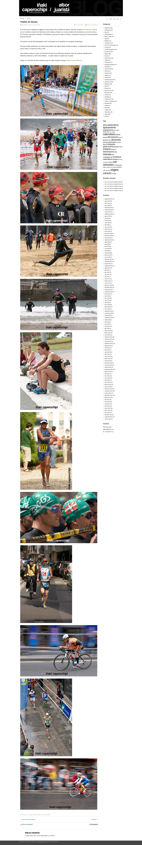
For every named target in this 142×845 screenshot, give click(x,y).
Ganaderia (107, 66)
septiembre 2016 (109, 291)
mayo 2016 (107, 300)
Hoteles (106, 75)
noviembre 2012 (108, 391)
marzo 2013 (107, 382)
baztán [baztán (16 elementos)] (105, 132)
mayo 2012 (107, 404)
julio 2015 (107, 322)
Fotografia (107, 62)
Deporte (24, 814)
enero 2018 (107, 257)
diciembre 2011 (108, 414)
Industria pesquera (109, 79)
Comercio (107, 47)
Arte (106, 32)
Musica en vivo (108, 90)
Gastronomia (108, 68)
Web (29, 18)
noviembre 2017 (108, 261)
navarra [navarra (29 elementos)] (115, 159)
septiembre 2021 (109, 199)
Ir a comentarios (80, 24)
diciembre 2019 (108, 207)
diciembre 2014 (108, 337)
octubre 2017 (108, 263)
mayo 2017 (107, 274)
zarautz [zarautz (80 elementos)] (107, 173)
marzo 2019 (107, 227)
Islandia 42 (94, 819)
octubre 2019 (108, 212)
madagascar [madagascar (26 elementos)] (107, 157)
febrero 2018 (108, 255)
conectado (38, 835)
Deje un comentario (91, 24)
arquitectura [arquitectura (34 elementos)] (108, 130)
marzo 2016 (107, 304)
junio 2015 (107, 324)
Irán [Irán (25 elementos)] (115, 152)
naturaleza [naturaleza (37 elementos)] (107, 159)
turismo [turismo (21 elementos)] (119, 167)
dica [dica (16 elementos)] (110, 140)
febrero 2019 (108, 229)
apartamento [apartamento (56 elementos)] (109, 127)
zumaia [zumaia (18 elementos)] (114, 173)
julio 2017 (107, 270)
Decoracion (107, 51)
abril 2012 (107, 406)
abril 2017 (107, 276)
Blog (22, 18)
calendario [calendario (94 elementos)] (109, 134)
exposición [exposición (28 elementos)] (112, 142)
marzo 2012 (107, 408)
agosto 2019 (108, 216)
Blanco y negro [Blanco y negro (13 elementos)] (111, 132)
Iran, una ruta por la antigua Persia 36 (114, 184)
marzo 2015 (107, 330)
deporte (31, 814)
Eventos (106, 56)
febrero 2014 (108, 358)
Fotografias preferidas (110, 64)
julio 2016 (107, 296)
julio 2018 (107, 244)
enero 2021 (107, 203)
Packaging (107, 97)
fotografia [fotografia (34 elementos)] (111, 144)
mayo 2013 (107, 378)
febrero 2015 (108, 332)
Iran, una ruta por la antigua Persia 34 (114, 188)
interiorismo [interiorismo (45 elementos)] (108, 151)
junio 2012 (107, 401)
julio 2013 (107, 373)
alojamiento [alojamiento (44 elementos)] (113, 125)
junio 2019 (107, 220)
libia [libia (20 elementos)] (113, 154)
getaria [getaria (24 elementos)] (116, 147)
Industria (107, 77)
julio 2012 (107, 399)
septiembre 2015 (109, 317)
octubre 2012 (108, 393)
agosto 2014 (108, 345)
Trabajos (107, 109)
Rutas (106, 107)
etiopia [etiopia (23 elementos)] (105, 142)
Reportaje (107, 103)
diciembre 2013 (108, 363)
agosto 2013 (108, 371)
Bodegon (107, 40)
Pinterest (117, 19)
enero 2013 (107, 386)
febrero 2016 (108, 306)
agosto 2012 (108, 397)
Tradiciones (107, 112)
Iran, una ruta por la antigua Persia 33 (114, 190)
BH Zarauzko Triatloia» (90, 29)
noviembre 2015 (108, 313)
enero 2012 (107, 412)
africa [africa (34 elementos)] (105, 125)
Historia (106, 71)
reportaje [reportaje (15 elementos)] (105, 162)
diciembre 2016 (108, 285)
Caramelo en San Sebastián (27, 819)
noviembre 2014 (108, 339)
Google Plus (121, 19)
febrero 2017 (108, 281)
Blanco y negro (108, 36)
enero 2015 (107, 334)
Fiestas (106, 60)
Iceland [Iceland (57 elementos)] (106, 149)
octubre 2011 (108, 419)
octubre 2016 (108, 289)
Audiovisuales (108, 34)
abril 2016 (107, 302)
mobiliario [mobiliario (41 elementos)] (116, 157)
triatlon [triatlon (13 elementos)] (104, 167)
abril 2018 (107, 250)
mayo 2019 (107, 222)
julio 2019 (107, 218)
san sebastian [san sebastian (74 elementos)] (110, 163)
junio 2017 (107, 272)
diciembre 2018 (108, 233)
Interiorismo (107, 81)
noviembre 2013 (108, 365)
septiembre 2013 (109, 369)
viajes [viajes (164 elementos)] (114, 170)
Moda (106, 86)
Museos (106, 88)
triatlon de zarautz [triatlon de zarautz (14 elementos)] (111, 167)
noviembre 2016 (108, 287)
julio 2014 (107, 347)
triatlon (35, 814)
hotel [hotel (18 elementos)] (120, 147)
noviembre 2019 (108, 209)
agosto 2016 (108, 294)
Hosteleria (107, 73)
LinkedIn (114, 19)
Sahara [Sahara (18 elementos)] (110, 162)
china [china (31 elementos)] (118, 135)
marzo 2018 (107, 253)
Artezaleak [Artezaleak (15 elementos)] (116, 130)
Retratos (107, 105)
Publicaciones (108, 99)
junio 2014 (107, 350)
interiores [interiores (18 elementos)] (113, 149)
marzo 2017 (107, 278)
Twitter (110, 19)
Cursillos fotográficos (110, 49)
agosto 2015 (108, 319)
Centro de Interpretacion (110, 45)
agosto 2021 (108, 201)
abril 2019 (107, 224)
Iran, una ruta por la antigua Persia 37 (114, 182)
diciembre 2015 (108, 311)
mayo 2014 (107, 352)
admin (29, 24)
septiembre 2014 (109, 343)
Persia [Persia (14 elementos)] (120, 159)
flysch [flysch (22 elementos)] (105, 144)
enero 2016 (107, 309)
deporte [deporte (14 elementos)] (120, 137)
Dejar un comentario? (27, 824)
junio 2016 (107, 298)
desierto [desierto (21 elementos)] (105, 140)
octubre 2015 (108, 315)
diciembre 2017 (108, 259)
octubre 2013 (108, 367)
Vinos (106, 116)
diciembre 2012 (108, 388)
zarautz (48, 814)
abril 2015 (107, 328)
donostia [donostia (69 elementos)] (116, 139)
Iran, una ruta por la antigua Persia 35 (114, 186)
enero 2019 (107, 231)
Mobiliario (107, 84)
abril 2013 (107, 380)
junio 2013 (107, 375)
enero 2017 (107, 283)
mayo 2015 (107, 326)
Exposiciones (108, 58)
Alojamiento (107, 27)
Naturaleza (107, 92)
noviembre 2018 (108, 235)
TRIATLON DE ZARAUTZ (74, 60)
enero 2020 (107, 205)
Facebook (107, 19)
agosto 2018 (108, 242)
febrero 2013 (108, 384)
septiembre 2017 (109, 265)
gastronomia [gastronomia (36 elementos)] (108, 147)
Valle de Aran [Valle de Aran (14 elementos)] (106, 170)
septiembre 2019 (109, 214)
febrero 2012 (108, 410)
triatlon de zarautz (42, 814)
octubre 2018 (108, 237)
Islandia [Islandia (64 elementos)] (107, 154)
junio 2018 (107, 246)
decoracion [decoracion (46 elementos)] (113, 137)
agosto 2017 (108, 268)
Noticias (106, 94)
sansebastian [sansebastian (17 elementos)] (118, 165)
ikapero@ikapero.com (108, 429)
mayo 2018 (107, 248)
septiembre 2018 (109, 240)
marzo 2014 (107, 356)
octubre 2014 (108, 341)
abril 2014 (107, 354)
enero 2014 (107, 360)
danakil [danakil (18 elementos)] (105, 137)
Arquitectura (107, 30)
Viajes (106, 114)
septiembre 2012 (109, 395)
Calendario (107, 43)
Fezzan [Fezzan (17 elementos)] (118, 142)
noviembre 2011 (108, 416)
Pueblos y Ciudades (109, 101)
